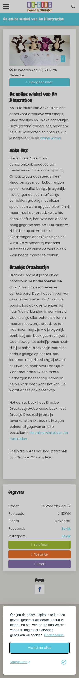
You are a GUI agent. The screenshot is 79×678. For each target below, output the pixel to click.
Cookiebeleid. (54, 635)
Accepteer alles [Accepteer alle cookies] (39, 647)
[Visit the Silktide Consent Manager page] (64, 662)
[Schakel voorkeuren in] (20, 662)
